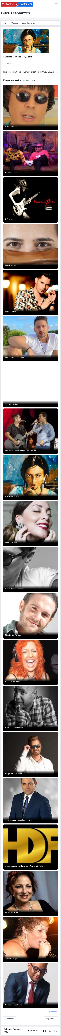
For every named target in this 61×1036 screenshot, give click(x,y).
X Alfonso (9, 219)
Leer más (53, 1012)
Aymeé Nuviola (11, 404)
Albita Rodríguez (12, 681)
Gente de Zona (11, 173)
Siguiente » (51, 1019)
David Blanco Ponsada (14, 589)
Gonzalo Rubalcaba (13, 1005)
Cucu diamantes (29, 23)
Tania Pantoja (11, 958)
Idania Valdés (11, 543)
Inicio (5, 23)
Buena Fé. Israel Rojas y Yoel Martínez (21, 450)
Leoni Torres (10, 311)
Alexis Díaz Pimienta (14, 727)
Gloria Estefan (11, 912)
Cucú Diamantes (12, 496)
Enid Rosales (10, 265)
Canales (14, 23)
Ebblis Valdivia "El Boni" (15, 358)
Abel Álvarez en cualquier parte (18, 820)
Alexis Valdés (11, 127)
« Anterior (9, 1019)
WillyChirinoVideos (13, 774)
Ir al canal (9, 63)
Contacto (33, 1030)
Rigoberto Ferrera (13, 635)
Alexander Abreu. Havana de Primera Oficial (24, 866)
